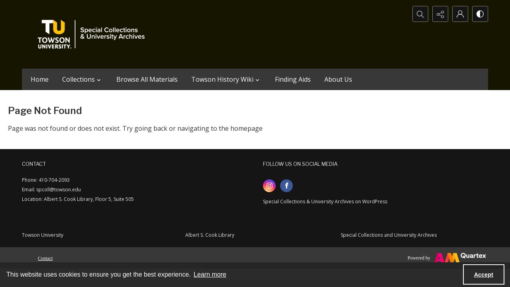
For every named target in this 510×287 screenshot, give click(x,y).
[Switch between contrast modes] (480, 14)
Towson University (42, 235)
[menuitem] (45, 257)
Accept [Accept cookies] (483, 274)
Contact (45, 258)
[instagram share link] (269, 185)
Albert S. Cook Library (209, 235)
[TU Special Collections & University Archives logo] (93, 34)
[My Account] (460, 14)
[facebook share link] (286, 185)
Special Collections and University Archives (389, 235)
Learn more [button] (210, 274)
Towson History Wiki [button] (226, 79)
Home (40, 79)
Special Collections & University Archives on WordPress (325, 201)
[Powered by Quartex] (447, 258)
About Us (338, 79)
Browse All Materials (147, 79)
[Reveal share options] (440, 14)
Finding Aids (293, 79)
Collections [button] (82, 79)
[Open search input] (420, 14)
